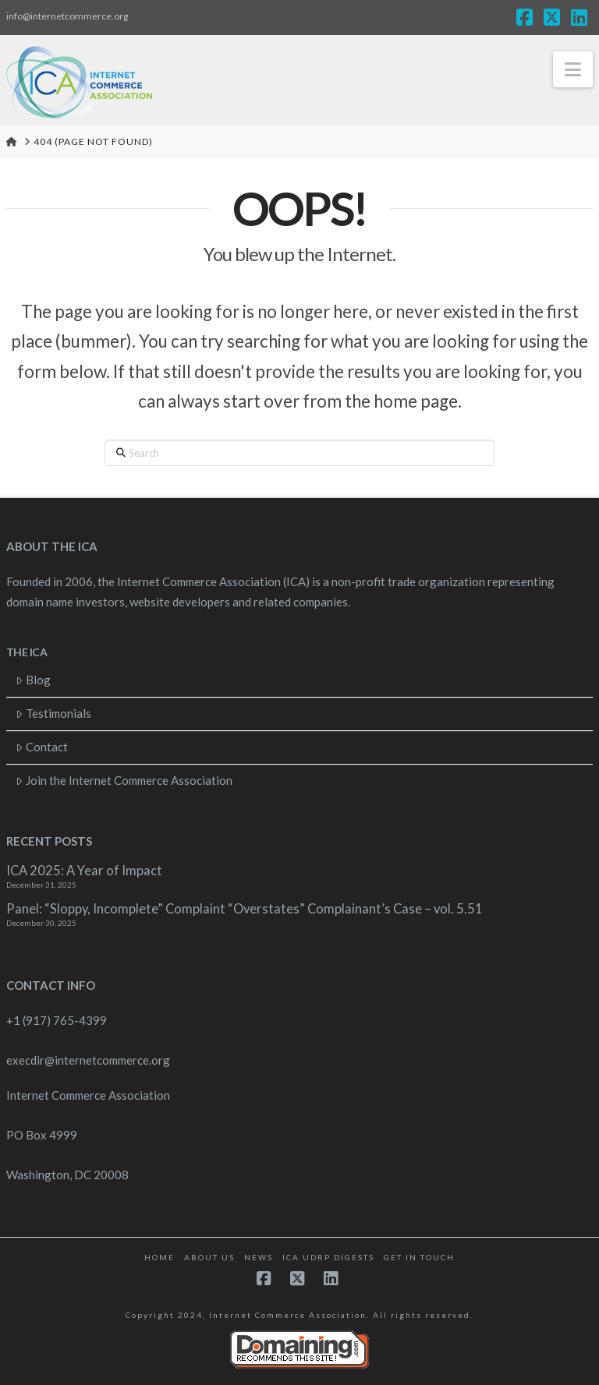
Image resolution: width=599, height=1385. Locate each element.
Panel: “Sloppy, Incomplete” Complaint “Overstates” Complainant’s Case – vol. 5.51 (244, 909)
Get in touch (419, 1257)
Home (159, 1257)
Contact (42, 747)
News (258, 1257)
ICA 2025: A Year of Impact (84, 871)
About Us (209, 1257)
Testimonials (53, 713)
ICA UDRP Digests (328, 1257)
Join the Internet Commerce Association (124, 780)
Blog (33, 680)
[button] (573, 69)
